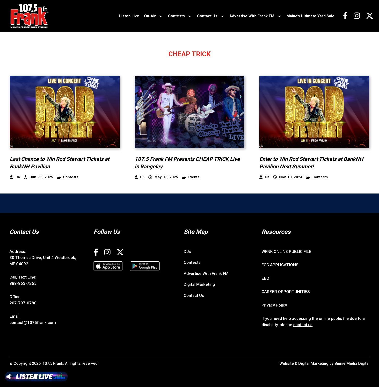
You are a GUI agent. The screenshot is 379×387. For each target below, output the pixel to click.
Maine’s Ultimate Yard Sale (310, 16)
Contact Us (207, 16)
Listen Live (129, 16)
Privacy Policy (274, 305)
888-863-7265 (22, 283)
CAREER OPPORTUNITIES (286, 291)
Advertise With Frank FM (251, 16)
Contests (176, 16)
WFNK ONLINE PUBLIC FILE (286, 251)
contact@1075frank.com (32, 322)
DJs (187, 251)
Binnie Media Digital (352, 363)
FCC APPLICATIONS (280, 264)
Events (190, 177)
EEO (265, 278)
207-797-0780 (22, 303)
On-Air (150, 16)
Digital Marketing (199, 284)
